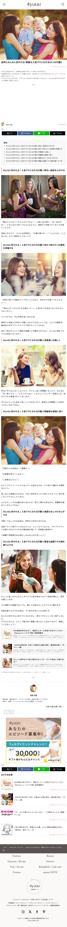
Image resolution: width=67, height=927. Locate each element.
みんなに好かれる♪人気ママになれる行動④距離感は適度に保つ (29, 155)
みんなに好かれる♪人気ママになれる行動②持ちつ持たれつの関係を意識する (34, 149)
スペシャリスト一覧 (12, 905)
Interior (50, 861)
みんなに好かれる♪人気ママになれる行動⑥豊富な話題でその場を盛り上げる (34, 161)
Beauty (50, 856)
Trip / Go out (17, 867)
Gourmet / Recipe (17, 861)
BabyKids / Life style (50, 867)
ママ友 (9, 712)
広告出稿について (47, 899)
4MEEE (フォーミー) (35, 905)
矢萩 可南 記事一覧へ (54, 706)
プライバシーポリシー (36, 903)
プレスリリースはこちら (21, 899)
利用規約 (11, 903)
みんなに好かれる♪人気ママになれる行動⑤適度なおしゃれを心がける (32, 158)
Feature (17, 872)
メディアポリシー (22, 903)
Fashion (17, 856)
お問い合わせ (35, 899)
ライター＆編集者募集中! (51, 905)
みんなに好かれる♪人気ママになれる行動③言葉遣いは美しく (28, 152)
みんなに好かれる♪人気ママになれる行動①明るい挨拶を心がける (30, 146)
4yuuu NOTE (50, 872)
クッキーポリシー (51, 903)
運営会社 (24, 905)
